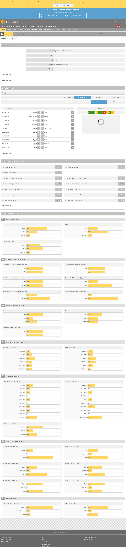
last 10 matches (99, 102)
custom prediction (51, 26)
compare (9, 29)
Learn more (66, 5)
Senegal (34, 124)
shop (21, 29)
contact (44, 542)
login (69, 29)
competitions (48, 29)
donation (34, 29)
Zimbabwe (47, 144)
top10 (24, 26)
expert (18, 26)
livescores (31, 26)
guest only (115, 97)
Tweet (101, 33)
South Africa (47, 140)
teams (3, 29)
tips (64, 29)
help (40, 29)
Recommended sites (90, 537)
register (22, 34)
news (15, 29)
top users (40, 26)
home (3, 26)
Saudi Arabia (33, 116)
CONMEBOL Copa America (9, 542)
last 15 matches (115, 102)
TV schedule (57, 29)
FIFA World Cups (6, 537)
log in (16, 34)
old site (75, 29)
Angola (35, 136)
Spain (35, 112)
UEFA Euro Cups (6, 539)
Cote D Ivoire (48, 128)
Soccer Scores (88, 539)
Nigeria (46, 120)
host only (99, 97)
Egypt (45, 112)
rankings (27, 29)
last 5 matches (82, 102)
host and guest (82, 97)
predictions (10, 26)
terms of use (46, 544)
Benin (45, 132)
